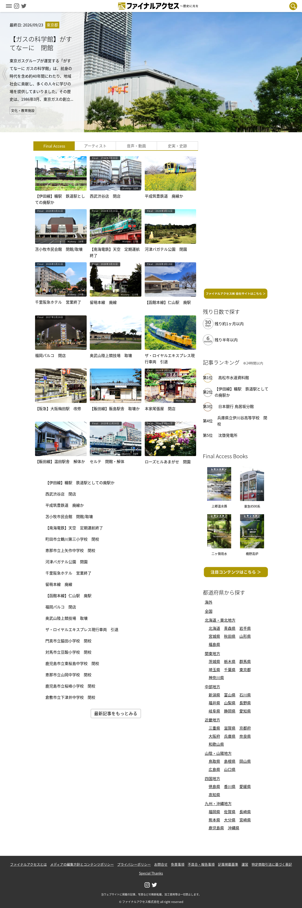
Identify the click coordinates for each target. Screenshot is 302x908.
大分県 (230, 820)
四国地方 (212, 778)
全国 (208, 611)
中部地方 (212, 686)
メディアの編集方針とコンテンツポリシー (82, 864)
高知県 (214, 794)
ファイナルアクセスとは (28, 864)
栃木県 (230, 661)
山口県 (230, 769)
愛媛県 (245, 786)
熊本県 (214, 820)
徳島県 (214, 786)
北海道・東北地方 (220, 620)
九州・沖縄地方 (218, 803)
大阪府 (214, 736)
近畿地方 (212, 720)
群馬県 (245, 661)
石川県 (245, 695)
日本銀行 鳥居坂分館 (236, 406)
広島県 (214, 769)
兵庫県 (230, 736)
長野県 (245, 703)
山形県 (245, 636)
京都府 (245, 728)
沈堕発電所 (227, 435)
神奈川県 (216, 677)
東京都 (245, 669)
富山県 (230, 695)
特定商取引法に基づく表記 (272, 864)
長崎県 (245, 811)
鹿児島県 (216, 828)
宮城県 (214, 636)
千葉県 (230, 669)
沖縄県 (233, 828)
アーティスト (95, 146)
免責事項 (177, 864)
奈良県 (245, 736)
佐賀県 (230, 811)
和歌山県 (216, 744)
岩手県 (245, 628)
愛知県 (245, 711)
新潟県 (214, 695)
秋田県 (230, 636)
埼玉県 (214, 669)
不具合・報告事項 (201, 864)
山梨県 (230, 703)
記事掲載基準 (228, 864)
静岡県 (230, 711)
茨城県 (214, 661)
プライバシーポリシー (134, 864)
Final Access (54, 146)
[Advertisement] (236, 213)
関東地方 (212, 653)
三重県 (214, 728)
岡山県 (245, 761)
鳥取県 (214, 761)
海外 (208, 602)
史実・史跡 (177, 146)
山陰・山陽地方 (218, 753)
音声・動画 (136, 146)
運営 (245, 864)
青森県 (230, 628)
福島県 (214, 644)
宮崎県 (245, 820)
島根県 (230, 761)
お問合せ (161, 864)
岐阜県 (214, 711)
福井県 (214, 703)
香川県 (230, 786)
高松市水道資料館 (233, 377)
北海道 (214, 628)
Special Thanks (151, 873)
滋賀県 (230, 728)
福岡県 (214, 811)
